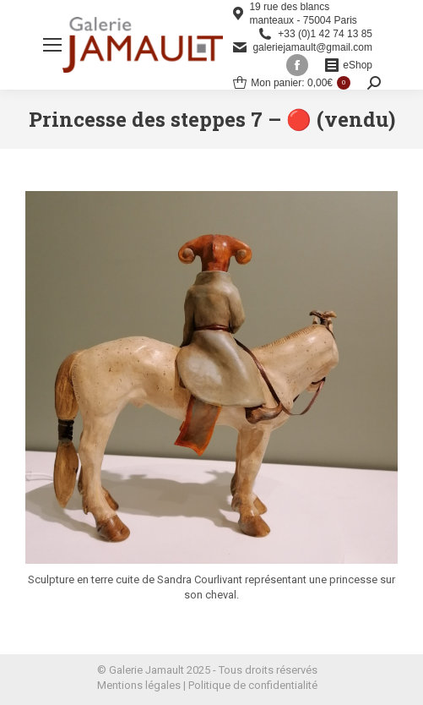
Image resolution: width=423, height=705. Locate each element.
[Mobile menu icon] (52, 45)
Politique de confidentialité (252, 685)
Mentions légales (139, 685)
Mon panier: (291, 83)
